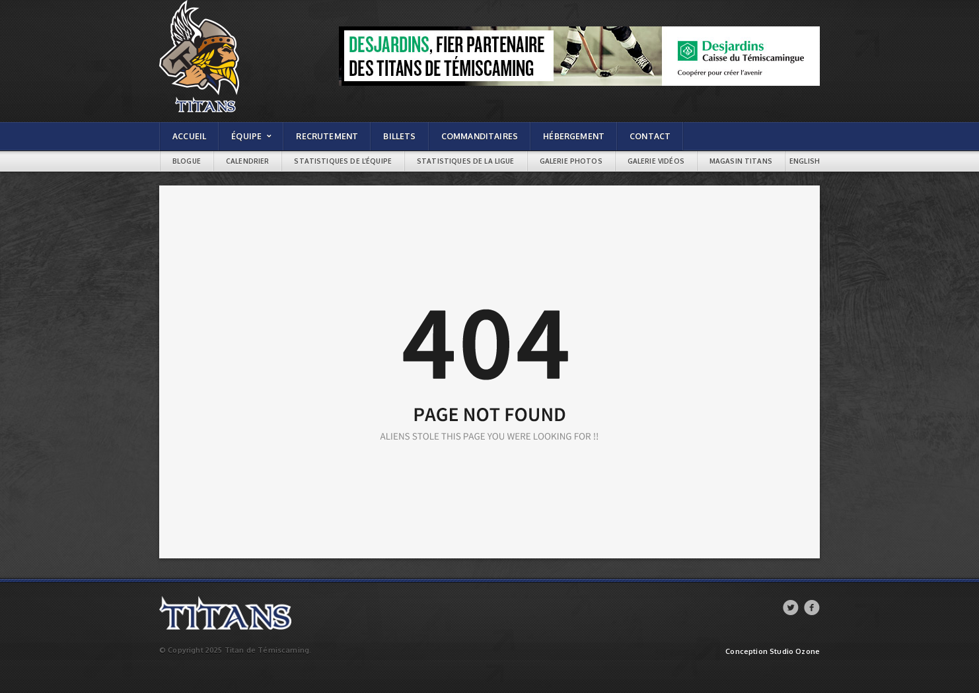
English (804, 161)
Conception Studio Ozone (772, 651)
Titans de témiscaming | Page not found (231, 3)
